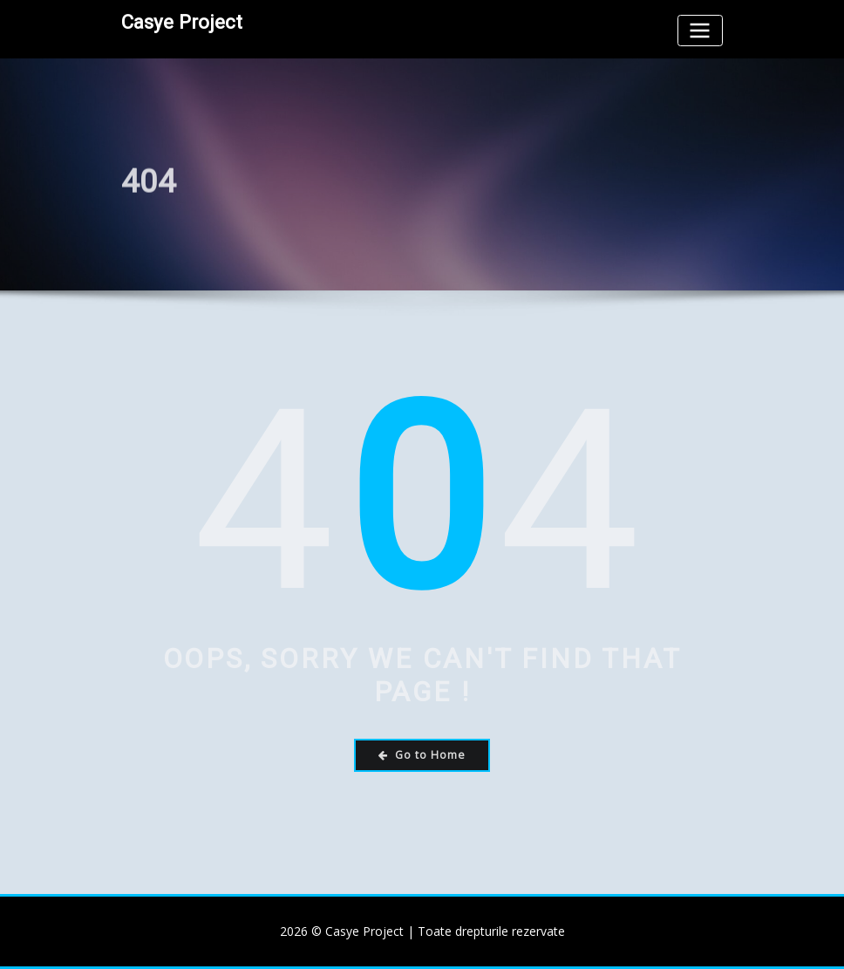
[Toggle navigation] (700, 30)
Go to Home (422, 754)
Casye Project (181, 21)
